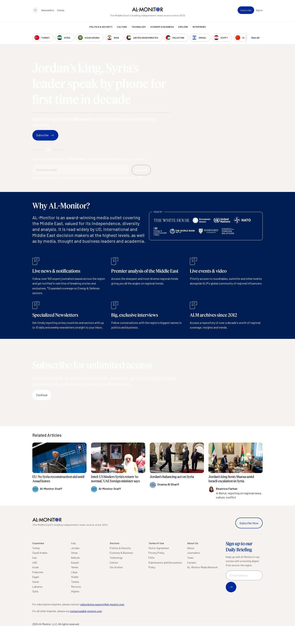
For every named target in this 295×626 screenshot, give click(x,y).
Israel (35, 567)
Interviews (199, 27)
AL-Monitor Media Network (202, 567)
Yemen (74, 567)
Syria (35, 591)
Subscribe (245, 10)
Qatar (35, 581)
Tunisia (75, 581)
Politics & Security (101, 27)
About (190, 548)
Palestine (37, 572)
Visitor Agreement (158, 548)
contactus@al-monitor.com (86, 611)
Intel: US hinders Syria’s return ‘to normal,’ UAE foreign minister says (115, 479)
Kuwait (75, 562)
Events (60, 10)
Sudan (74, 576)
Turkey (36, 548)
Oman (74, 552)
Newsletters (47, 10)
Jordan (75, 548)
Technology (139, 27)
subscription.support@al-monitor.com (102, 604)
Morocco (76, 586)
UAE (34, 562)
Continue (41, 395)
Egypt (35, 576)
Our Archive (116, 567)
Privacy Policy (156, 552)
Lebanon (37, 586)
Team (190, 557)
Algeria (75, 591)
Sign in (259, 10)
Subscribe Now (249, 523)
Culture (122, 27)
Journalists (193, 552)
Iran (34, 557)
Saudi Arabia (39, 552)
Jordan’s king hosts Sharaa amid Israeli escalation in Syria (231, 479)
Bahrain (75, 557)
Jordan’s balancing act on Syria (172, 477)
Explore (183, 27)
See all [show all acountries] (255, 38)
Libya (74, 572)
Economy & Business (162, 27)
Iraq (73, 543)
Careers (191, 562)
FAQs (151, 557)
